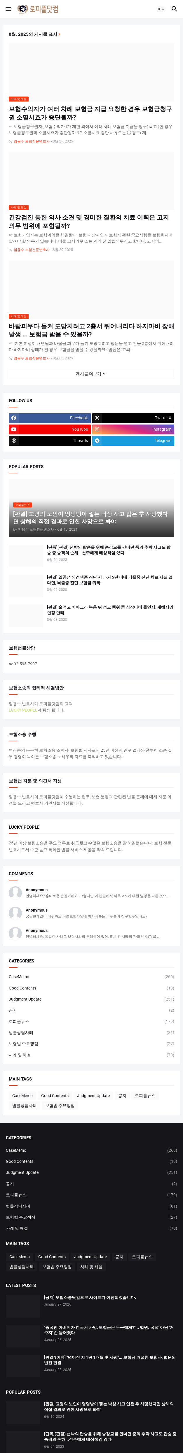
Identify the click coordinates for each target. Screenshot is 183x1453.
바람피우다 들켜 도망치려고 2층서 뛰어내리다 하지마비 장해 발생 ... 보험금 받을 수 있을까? (91, 330)
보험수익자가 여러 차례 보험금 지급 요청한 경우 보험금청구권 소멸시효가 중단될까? (90, 113)
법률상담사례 (91, 1032)
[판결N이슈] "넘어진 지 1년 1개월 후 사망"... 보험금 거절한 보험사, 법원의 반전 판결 (110, 1360)
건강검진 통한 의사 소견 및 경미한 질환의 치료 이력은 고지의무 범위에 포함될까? (89, 221)
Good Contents (91, 988)
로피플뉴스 (91, 1021)
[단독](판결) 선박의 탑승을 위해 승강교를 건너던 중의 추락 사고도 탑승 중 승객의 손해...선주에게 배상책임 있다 (108, 550)
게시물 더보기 (88, 373)
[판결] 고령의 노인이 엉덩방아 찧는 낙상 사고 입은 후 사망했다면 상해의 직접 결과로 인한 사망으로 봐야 (109, 1407)
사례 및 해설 (91, 1055)
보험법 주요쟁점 (91, 1043)
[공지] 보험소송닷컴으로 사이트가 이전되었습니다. (90, 1297)
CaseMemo (91, 977)
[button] (8, 9)
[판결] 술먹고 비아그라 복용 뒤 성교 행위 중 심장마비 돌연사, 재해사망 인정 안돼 (110, 610)
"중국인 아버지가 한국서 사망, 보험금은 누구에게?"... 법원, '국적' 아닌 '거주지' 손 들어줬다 (109, 1330)
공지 (91, 1010)
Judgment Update (91, 999)
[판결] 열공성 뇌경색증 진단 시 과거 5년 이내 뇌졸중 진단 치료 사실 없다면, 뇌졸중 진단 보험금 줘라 (109, 580)
